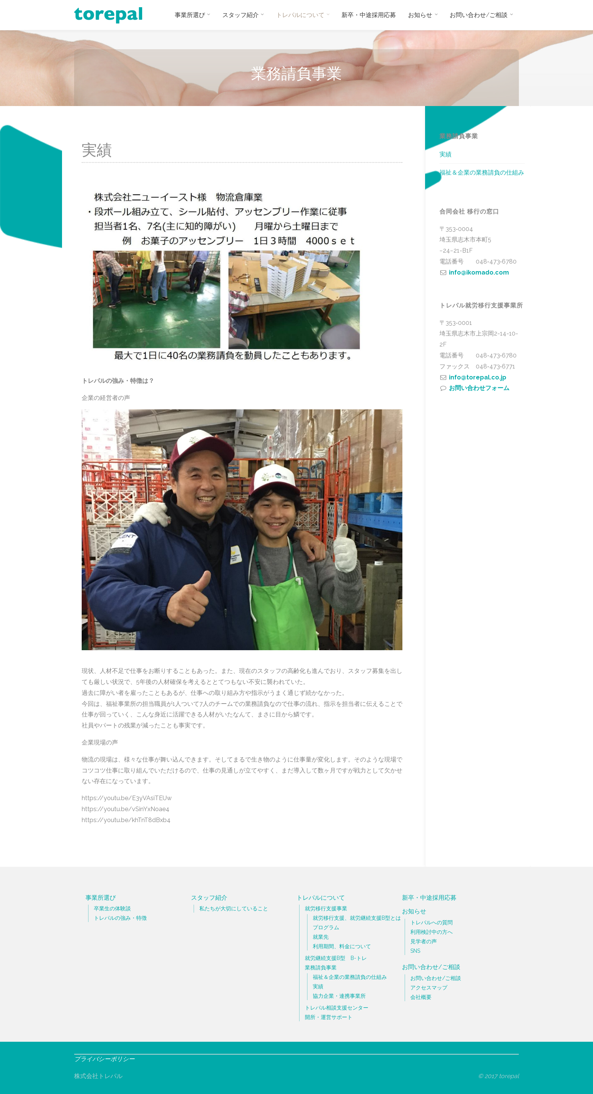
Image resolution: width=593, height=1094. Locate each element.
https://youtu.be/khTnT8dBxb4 (126, 820)
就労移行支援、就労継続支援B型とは (357, 918)
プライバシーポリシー (104, 1059)
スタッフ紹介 (209, 897)
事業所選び (100, 897)
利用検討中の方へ (431, 932)
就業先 (321, 937)
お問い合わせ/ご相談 (431, 967)
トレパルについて (320, 897)
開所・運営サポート (328, 1017)
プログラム (326, 927)
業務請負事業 (321, 967)
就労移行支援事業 (326, 908)
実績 (445, 154)
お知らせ (414, 911)
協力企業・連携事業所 (339, 996)
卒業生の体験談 (112, 908)
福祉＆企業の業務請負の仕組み (481, 172)
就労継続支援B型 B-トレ (336, 958)
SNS (415, 951)
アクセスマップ (428, 988)
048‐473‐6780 (496, 261)
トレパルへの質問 (431, 922)
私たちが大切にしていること (233, 908)
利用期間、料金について (342, 946)
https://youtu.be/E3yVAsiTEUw (127, 798)
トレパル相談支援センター (336, 1008)
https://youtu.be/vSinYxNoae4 (125, 809)
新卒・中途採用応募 (429, 897)
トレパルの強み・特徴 (120, 918)
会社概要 (421, 997)
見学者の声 (423, 941)
